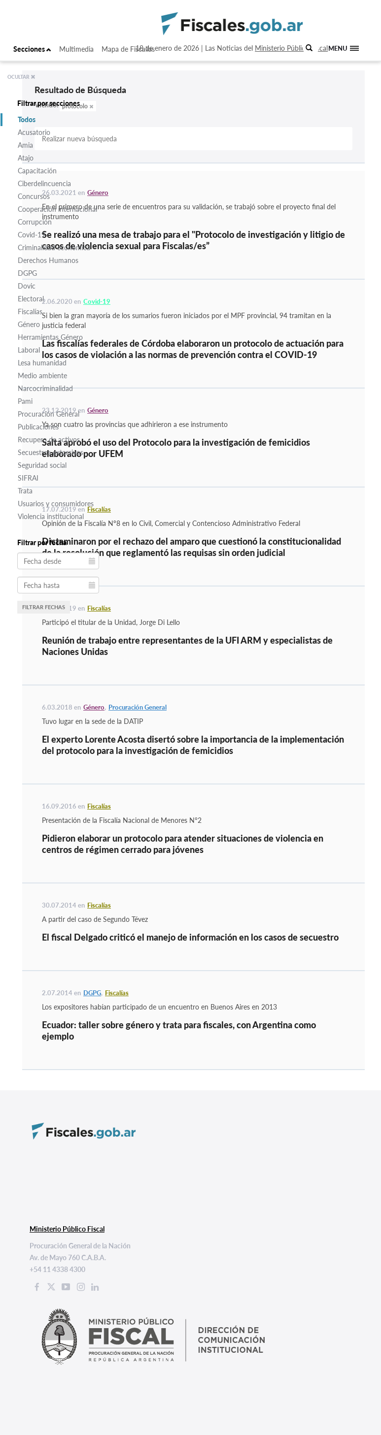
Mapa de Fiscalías (128, 49)
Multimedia (76, 49)
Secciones (32, 49)
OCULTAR (21, 77)
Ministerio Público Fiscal (291, 48)
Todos (26, 119)
